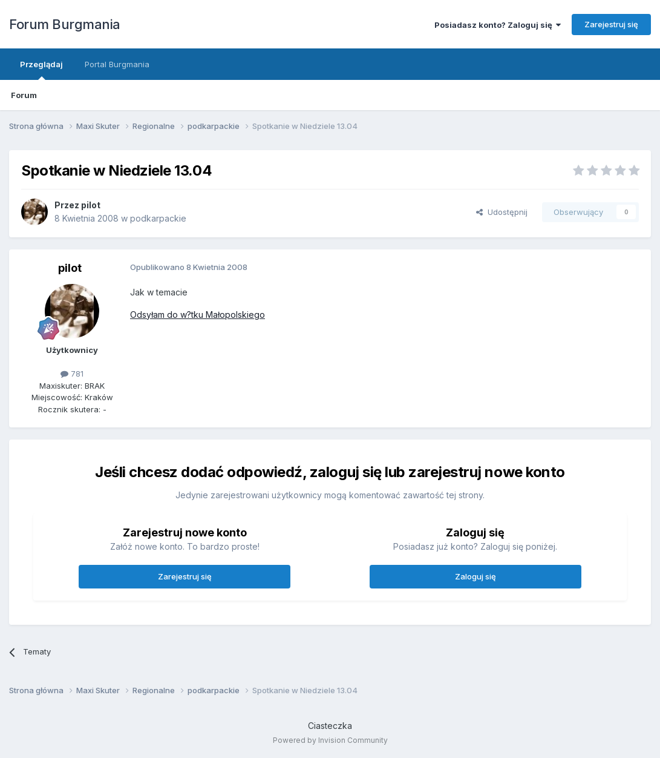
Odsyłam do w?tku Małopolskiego (197, 314)
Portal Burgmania (117, 64)
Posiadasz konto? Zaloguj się (497, 25)
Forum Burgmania (64, 24)
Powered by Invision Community (330, 740)
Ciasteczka (330, 725)
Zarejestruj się (611, 24)
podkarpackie (158, 218)
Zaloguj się (475, 576)
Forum (24, 95)
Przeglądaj (41, 69)
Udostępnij (502, 212)
